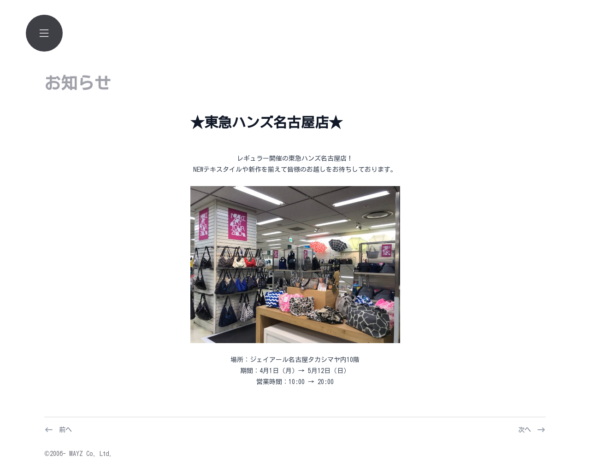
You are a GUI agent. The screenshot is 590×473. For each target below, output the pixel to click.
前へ (65, 429)
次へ (524, 429)
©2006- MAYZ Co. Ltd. (78, 453)
